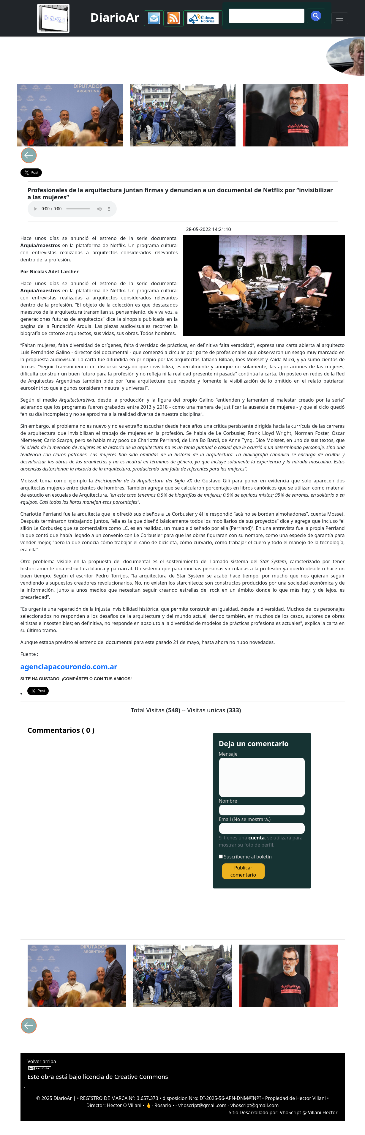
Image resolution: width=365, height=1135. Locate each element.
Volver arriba (42, 1061)
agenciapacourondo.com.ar (68, 666)
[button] (154, 18)
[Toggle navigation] (339, 18)
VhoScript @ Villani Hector (308, 1112)
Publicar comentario (243, 871)
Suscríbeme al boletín (248, 856)
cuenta (256, 837)
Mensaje (228, 754)
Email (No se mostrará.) (245, 819)
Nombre (228, 801)
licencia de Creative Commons (125, 1077)
